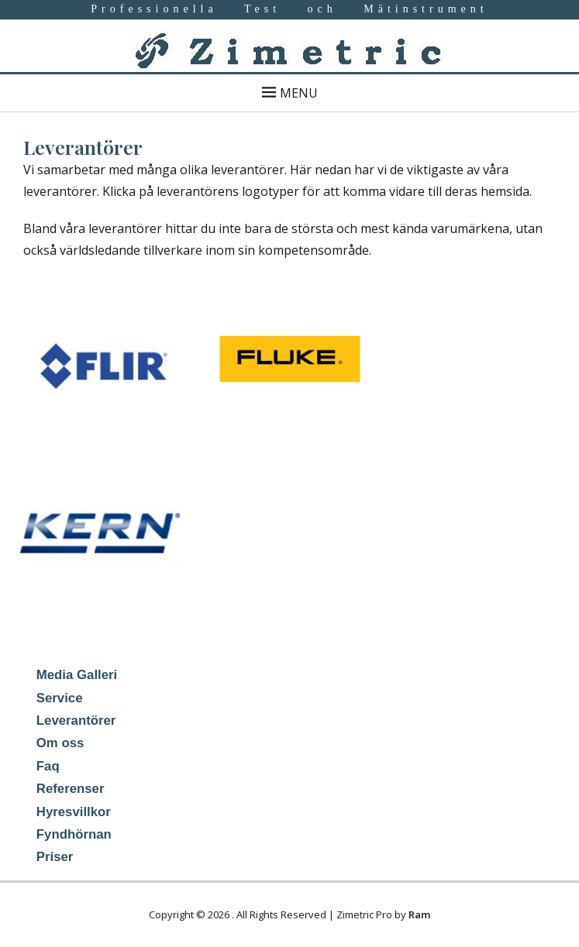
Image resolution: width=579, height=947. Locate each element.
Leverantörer (76, 720)
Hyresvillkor (73, 812)
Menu (299, 92)
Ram (419, 914)
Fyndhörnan (74, 834)
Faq (48, 766)
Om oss (60, 743)
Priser (55, 856)
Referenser (70, 788)
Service (59, 698)
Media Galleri (76, 674)
